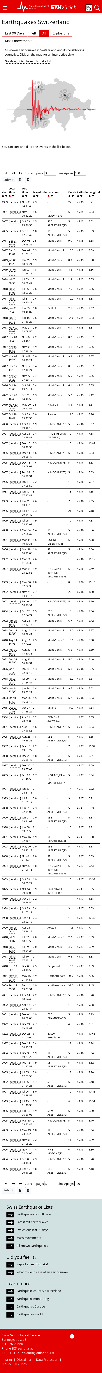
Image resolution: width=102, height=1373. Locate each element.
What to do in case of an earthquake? (42, 1272)
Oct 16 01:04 (13, 387)
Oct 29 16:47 (13, 416)
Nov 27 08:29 (13, 377)
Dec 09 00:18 (13, 968)
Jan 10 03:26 (12, 670)
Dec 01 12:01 (13, 252)
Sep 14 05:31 (13, 987)
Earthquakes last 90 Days (34, 1214)
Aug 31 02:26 (13, 661)
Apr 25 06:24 (13, 929)
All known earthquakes (32, 1246)
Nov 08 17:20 (13, 358)
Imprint (7, 1360)
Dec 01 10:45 (13, 242)
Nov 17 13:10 (13, 368)
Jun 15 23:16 (12, 319)
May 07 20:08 (13, 329)
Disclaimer (24, 1360)
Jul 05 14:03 (12, 290)
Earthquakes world (30, 1314)
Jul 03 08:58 (12, 281)
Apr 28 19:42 (13, 622)
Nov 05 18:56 (13, 348)
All (44, 33)
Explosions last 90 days (32, 1230)
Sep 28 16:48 (13, 397)
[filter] (6, 196)
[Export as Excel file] (20, 180)
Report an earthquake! (32, 1264)
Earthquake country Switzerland (39, 1291)
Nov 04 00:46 (13, 339)
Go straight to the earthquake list (28, 61)
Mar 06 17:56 (13, 699)
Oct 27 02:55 (13, 709)
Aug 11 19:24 (13, 642)
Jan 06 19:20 (12, 262)
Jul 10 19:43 (12, 958)
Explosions (60, 33)
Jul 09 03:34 (12, 680)
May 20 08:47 (13, 406)
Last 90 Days (14, 33)
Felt (33, 33)
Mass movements (18, 41)
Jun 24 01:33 (12, 690)
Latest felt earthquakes (32, 1222)
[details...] (15, 202)
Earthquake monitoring (33, 1299)
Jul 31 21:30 (12, 300)
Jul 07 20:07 (12, 939)
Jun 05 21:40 (12, 310)
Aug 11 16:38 (13, 632)
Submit (8, 180)
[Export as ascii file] (28, 180)
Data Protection (47, 1360)
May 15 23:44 (13, 977)
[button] (5, 7)
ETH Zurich (19, 1364)
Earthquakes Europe (31, 1306)
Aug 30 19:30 (13, 651)
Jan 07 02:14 (12, 271)
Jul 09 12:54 (12, 948)
